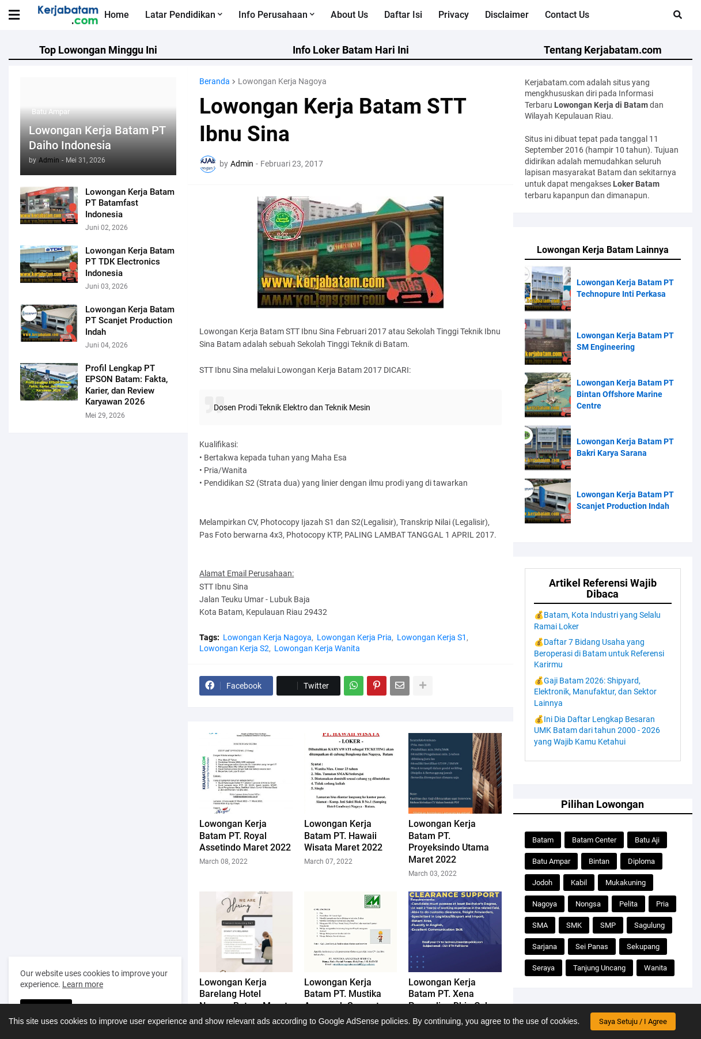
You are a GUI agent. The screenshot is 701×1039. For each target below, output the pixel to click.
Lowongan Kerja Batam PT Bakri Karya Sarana (625, 447)
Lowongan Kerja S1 (432, 637)
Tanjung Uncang (599, 968)
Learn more (82, 984)
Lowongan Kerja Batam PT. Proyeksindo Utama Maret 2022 (448, 841)
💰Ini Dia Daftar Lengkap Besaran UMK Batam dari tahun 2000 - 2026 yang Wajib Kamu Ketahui (597, 730)
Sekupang (643, 946)
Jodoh (542, 882)
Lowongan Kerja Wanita (317, 648)
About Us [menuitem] (349, 14)
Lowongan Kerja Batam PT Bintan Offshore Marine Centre (625, 394)
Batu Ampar (551, 861)
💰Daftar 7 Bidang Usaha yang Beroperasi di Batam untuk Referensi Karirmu (599, 653)
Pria (662, 904)
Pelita (628, 904)
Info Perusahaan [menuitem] (273, 14)
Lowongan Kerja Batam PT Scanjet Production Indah (130, 320)
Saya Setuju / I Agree (633, 1021)
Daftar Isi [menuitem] (403, 14)
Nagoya (544, 904)
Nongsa (588, 904)
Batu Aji (647, 840)
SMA (540, 925)
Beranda (214, 81)
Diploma (641, 861)
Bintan (599, 861)
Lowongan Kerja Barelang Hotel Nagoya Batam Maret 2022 (243, 1000)
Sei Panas (591, 946)
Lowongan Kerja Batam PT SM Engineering (625, 341)
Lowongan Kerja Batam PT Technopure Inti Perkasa (625, 288)
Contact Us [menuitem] (567, 14)
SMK (574, 925)
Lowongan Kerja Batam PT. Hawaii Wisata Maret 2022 (343, 835)
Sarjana (544, 946)
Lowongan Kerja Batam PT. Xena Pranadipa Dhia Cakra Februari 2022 (453, 1000)
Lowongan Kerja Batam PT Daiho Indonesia (97, 137)
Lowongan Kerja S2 (234, 648)
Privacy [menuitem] (453, 14)
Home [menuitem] (116, 14)
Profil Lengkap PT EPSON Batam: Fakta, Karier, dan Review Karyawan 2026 (126, 385)
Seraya (543, 968)
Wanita (655, 968)
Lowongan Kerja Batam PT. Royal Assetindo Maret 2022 (245, 835)
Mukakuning (625, 882)
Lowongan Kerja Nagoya (282, 81)
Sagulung (649, 925)
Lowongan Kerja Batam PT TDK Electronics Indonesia (130, 261)
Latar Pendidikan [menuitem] (180, 14)
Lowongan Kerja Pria (354, 637)
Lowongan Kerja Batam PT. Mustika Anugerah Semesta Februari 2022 (344, 1000)
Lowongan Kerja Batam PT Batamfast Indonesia (130, 203)
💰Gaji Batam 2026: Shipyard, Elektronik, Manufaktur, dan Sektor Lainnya (595, 692)
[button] (21, 15)
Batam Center (594, 840)
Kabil (579, 882)
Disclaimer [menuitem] (507, 14)
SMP (608, 925)
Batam (543, 840)
